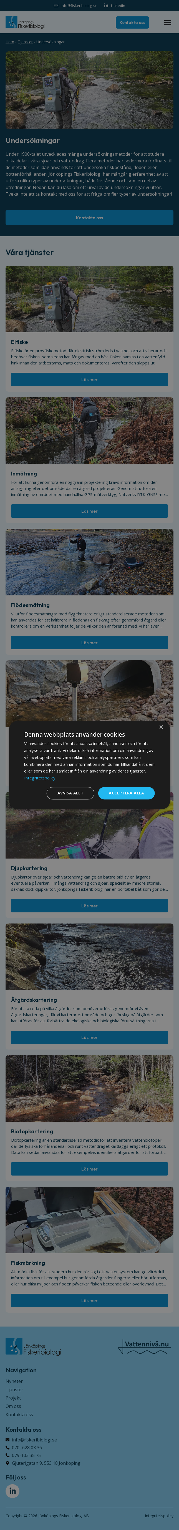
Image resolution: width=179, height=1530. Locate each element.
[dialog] (89, 765)
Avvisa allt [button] (70, 793)
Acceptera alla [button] (126, 793)
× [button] (161, 727)
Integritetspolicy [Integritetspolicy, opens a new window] (40, 778)
